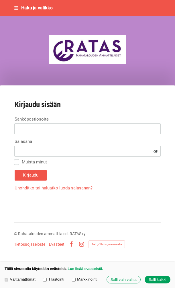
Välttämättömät (20, 279)
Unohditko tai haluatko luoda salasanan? (54, 188)
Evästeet (56, 244)
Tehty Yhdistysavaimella (107, 244)
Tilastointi (53, 279)
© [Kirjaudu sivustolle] (16, 233)
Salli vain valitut (124, 279)
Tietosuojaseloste (29, 244)
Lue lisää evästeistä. (85, 269)
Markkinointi (84, 279)
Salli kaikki (157, 279)
